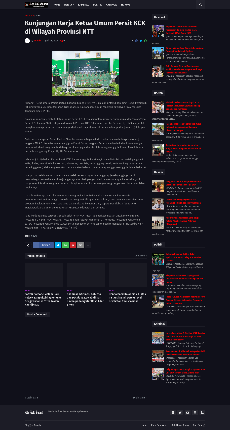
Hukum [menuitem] (125, 4)
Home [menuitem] (57, 4)
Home (144, 425)
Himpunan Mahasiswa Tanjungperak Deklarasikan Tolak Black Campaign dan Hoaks (184, 278)
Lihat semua (141, 255)
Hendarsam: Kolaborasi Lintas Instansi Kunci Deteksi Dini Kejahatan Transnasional (127, 297)
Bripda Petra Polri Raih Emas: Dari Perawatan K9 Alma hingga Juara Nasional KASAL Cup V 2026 (181, 29)
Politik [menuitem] (97, 4)
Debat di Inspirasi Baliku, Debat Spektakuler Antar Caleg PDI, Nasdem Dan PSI (183, 257)
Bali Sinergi (199, 425)
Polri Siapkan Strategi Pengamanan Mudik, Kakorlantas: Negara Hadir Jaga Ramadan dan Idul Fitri (184, 69)
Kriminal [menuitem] (83, 4)
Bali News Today (180, 425)
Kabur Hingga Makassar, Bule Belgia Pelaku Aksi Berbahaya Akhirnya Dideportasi (183, 221)
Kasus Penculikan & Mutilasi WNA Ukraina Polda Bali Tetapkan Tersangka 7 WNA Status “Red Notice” (185, 336)
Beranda (29, 15)
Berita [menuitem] (68, 4)
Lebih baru (32, 397)
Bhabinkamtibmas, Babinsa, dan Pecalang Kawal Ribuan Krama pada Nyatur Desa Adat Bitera (85, 299)
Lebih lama (139, 397)
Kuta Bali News (159, 425)
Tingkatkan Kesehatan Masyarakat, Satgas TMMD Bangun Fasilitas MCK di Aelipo (183, 148)
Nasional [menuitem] (111, 4)
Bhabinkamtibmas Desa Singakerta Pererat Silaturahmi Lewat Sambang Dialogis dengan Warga (183, 105)
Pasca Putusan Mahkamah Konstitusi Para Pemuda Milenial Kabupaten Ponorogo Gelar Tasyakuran (185, 300)
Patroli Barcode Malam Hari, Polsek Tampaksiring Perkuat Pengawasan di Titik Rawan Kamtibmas (43, 299)
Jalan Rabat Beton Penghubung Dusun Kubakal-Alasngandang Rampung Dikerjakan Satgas (183, 127)
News (39, 15)
